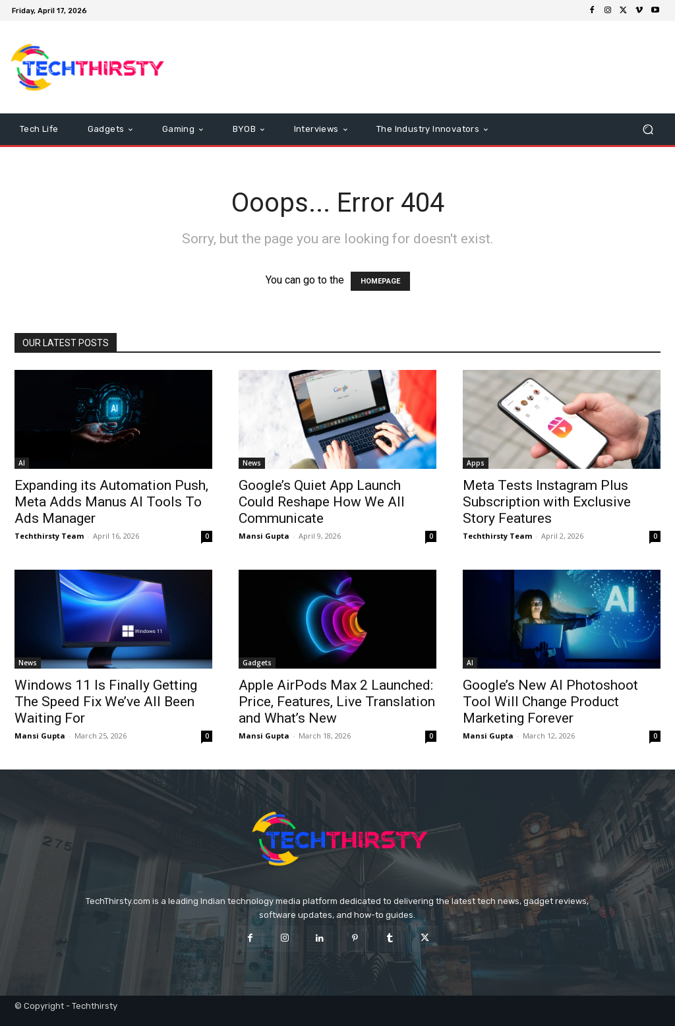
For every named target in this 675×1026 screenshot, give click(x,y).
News (252, 463)
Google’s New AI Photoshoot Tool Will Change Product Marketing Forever (550, 701)
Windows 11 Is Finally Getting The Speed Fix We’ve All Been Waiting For (106, 701)
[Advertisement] (418, 67)
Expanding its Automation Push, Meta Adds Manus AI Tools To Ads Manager (111, 501)
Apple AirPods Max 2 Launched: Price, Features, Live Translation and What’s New (337, 701)
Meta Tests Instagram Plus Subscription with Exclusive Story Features (547, 501)
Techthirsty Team (49, 536)
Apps (475, 463)
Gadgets (257, 662)
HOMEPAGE (380, 281)
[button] (647, 129)
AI (21, 463)
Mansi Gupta (264, 536)
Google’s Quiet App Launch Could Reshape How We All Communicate (322, 501)
